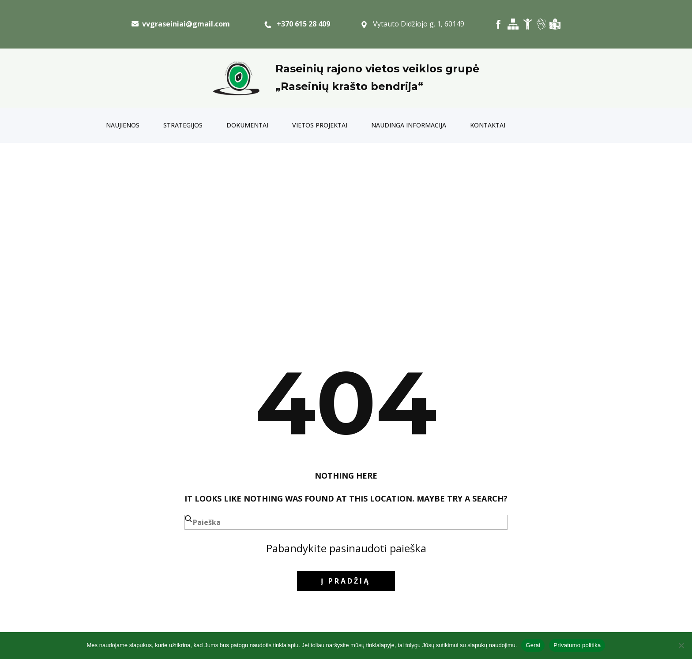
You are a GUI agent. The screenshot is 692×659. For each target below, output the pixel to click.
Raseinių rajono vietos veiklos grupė (377, 68)
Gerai (533, 645)
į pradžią (345, 581)
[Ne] (681, 645)
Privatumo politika (577, 645)
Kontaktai (487, 125)
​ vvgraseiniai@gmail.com (181, 24)
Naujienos (122, 125)
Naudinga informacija (408, 125)
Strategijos (183, 125)
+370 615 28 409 (297, 24)
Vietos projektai (319, 125)
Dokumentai (247, 125)
